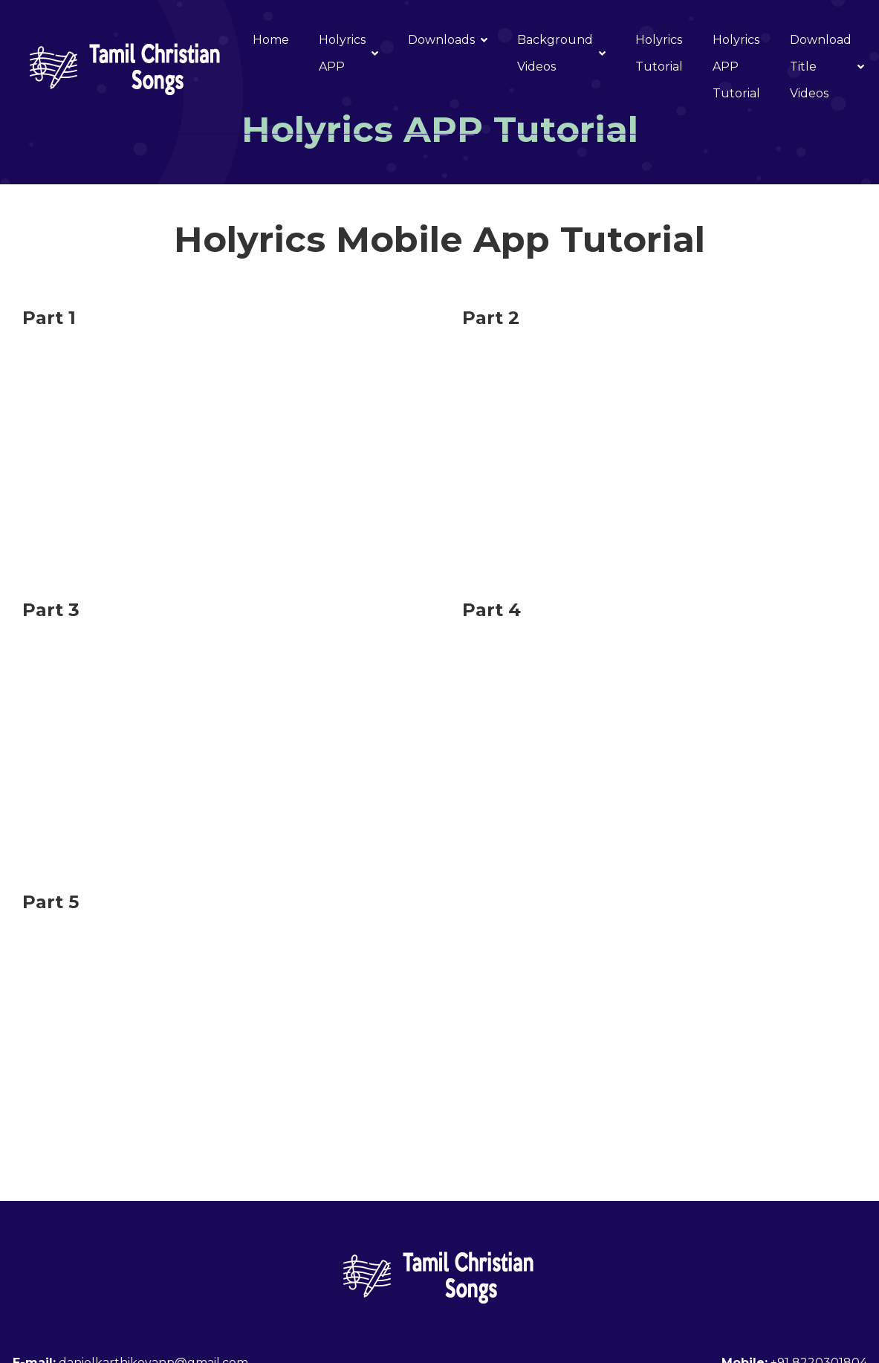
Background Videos (561, 53)
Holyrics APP (348, 53)
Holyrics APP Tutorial (736, 66)
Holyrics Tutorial (659, 53)
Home (271, 40)
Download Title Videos (827, 66)
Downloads (447, 40)
